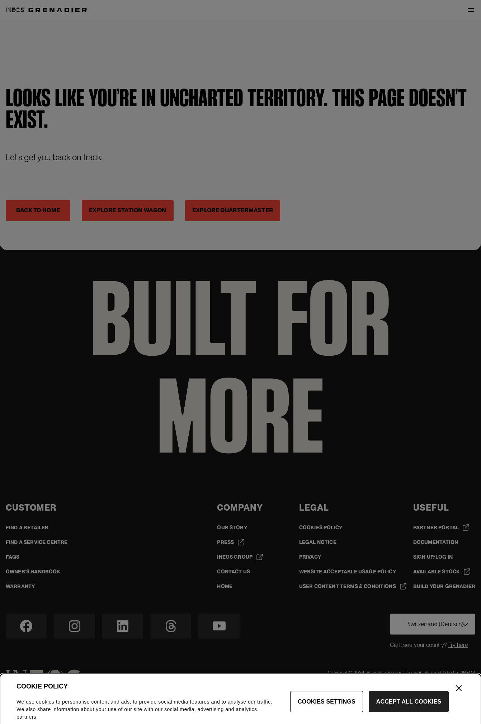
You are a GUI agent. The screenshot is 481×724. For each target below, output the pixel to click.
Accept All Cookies (409, 709)
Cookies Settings (326, 709)
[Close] (459, 695)
